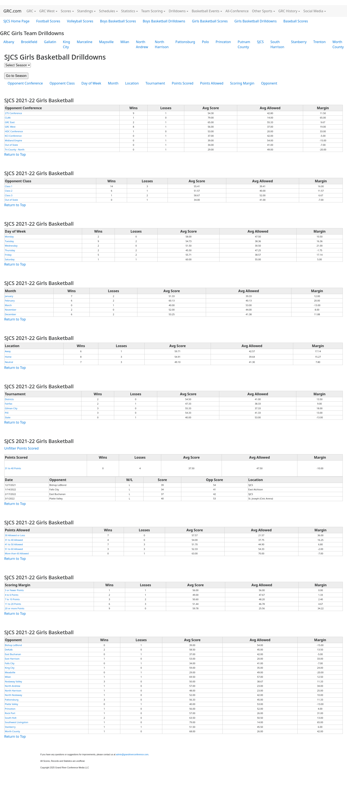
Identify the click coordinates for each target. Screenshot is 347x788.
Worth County (12, 731)
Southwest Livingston (16, 722)
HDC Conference (14, 131)
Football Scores (48, 21)
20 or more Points (14, 608)
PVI (6, 412)
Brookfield (29, 42)
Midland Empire (13, 140)
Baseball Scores (295, 21)
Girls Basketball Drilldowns (255, 21)
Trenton (319, 42)
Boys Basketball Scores (118, 21)
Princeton (223, 42)
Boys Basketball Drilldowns (164, 21)
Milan (124, 42)
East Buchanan (13, 654)
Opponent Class (62, 83)
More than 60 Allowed (17, 553)
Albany (8, 42)
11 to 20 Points (13, 603)
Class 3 (8, 195)
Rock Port (10, 713)
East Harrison (12, 658)
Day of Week (91, 83)
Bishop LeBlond (13, 645)
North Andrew (142, 44)
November (10, 309)
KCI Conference (13, 135)
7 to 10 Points (12, 599)
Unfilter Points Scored (21, 448)
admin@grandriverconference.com (132, 754)
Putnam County (244, 44)
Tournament (155, 83)
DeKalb (9, 649)
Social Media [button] (313, 11)
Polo (205, 42)
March (8, 305)
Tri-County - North (14, 149)
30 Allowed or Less (15, 535)
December (10, 314)
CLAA (8, 117)
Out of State (11, 144)
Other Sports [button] (262, 11)
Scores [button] (66, 11)
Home (8, 356)
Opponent (269, 83)
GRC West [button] (47, 11)
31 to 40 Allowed (14, 539)
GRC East (10, 122)
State (7, 417)
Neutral (9, 362)
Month (113, 83)
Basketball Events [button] (205, 11)
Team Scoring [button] (152, 11)
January (9, 296)
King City (66, 44)
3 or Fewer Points (14, 590)
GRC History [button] (287, 11)
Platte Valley (11, 704)
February (10, 300)
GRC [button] (29, 11)
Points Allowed (211, 83)
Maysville (106, 42)
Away (8, 351)
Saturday (10, 259)
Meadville (10, 672)
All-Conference (237, 11)
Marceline (84, 42)
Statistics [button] (128, 11)
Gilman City (11, 408)
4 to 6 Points (11, 594)
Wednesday (11, 245)
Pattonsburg (185, 42)
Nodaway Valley (13, 681)
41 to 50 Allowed (14, 544)
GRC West (10, 126)
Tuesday (9, 241)
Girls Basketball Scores (210, 21)
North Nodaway (13, 695)
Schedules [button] (107, 11)
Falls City (9, 663)
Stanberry (299, 42)
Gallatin (50, 42)
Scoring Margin (242, 83)
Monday (9, 236)
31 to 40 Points (13, 468)
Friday (8, 254)
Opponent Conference (25, 83)
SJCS (260, 42)
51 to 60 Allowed (14, 549)
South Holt (10, 717)
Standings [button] (85, 11)
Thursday (10, 250)
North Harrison (162, 44)
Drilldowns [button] (177, 11)
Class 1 (8, 186)
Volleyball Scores (80, 21)
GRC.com (12, 11)
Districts (9, 399)
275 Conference (13, 113)
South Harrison (277, 44)
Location (132, 83)
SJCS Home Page (16, 21)
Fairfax (8, 403)
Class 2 (8, 190)
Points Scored (182, 83)
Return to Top (15, 154)
